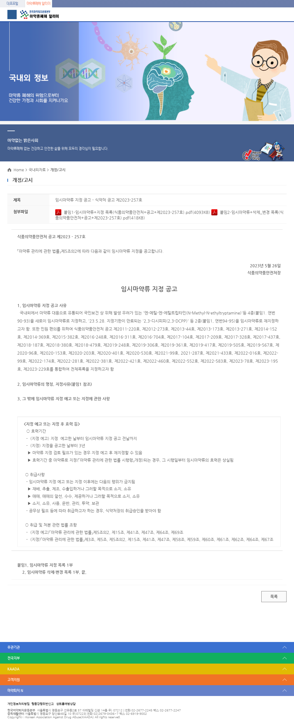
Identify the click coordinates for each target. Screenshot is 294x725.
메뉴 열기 (12, 14)
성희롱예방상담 (66, 704)
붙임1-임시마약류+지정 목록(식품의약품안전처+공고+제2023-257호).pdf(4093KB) (133, 212)
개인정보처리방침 (18, 704)
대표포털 (12, 4)
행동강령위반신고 (42, 704)
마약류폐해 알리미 (38, 4)
